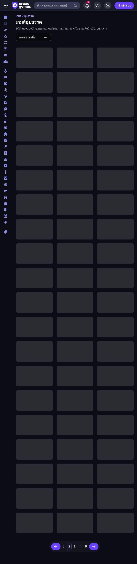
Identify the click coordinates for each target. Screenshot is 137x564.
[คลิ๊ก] (5, 121)
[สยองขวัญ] (5, 203)
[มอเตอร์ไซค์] (5, 172)
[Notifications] (87, 5)
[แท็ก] (5, 232)
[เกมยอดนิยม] (5, 36)
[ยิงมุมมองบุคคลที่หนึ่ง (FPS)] (5, 191)
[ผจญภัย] (5, 140)
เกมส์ (19, 16)
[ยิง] (5, 184)
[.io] (5, 83)
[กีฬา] (5, 109)
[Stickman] (5, 90)
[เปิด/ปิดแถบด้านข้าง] (5, 5)
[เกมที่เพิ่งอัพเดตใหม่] (5, 42)
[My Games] (97, 5)
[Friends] (107, 5)
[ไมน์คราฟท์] (5, 178)
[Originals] (5, 49)
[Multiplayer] (5, 55)
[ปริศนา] (5, 134)
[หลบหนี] (5, 210)
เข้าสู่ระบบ (124, 6)
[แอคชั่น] (5, 222)
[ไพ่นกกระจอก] (5, 153)
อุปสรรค (29, 16)
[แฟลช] (5, 165)
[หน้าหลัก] (5, 17)
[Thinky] (5, 96)
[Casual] (5, 71)
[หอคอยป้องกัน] (5, 216)
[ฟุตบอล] (5, 159)
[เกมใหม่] (5, 30)
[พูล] (5, 147)
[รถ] (5, 197)
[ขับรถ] (5, 115)
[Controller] (5, 77)
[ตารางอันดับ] (5, 61)
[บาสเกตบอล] (5, 128)
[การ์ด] (5, 102)
